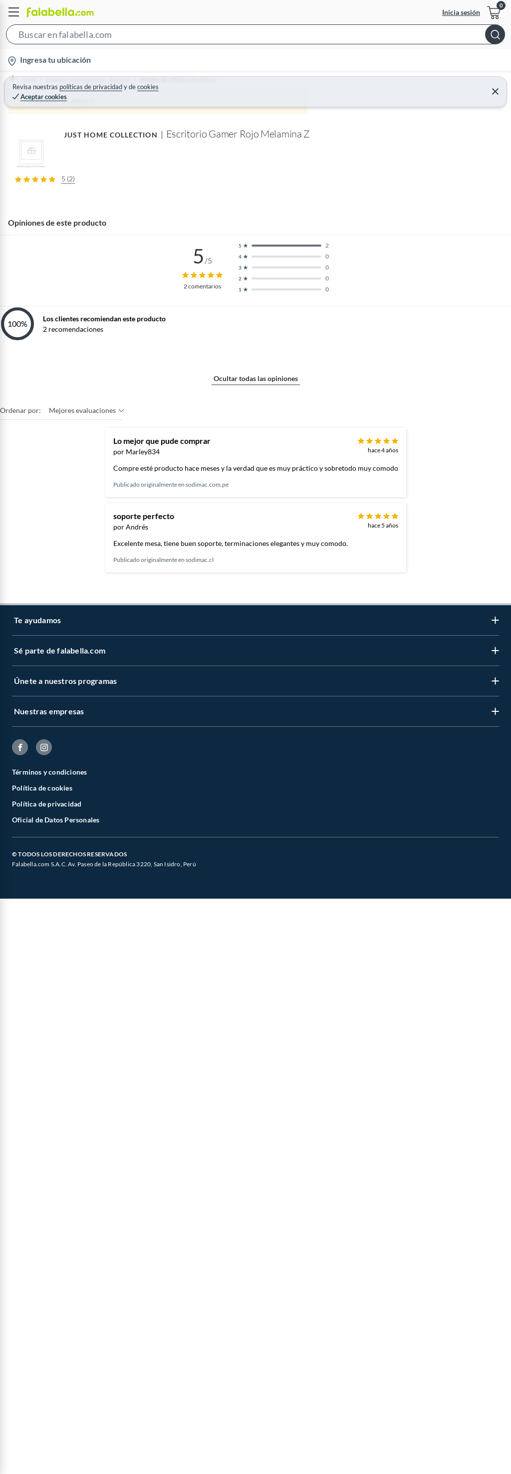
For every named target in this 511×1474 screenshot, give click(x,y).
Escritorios (280, 84)
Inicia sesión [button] (461, 12)
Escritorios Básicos (336, 84)
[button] (255, 36)
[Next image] (495, 325)
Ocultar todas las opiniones (255, 1139)
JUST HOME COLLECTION (46, 890)
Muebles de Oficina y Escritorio (204, 84)
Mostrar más (255, 802)
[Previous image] (73, 325)
